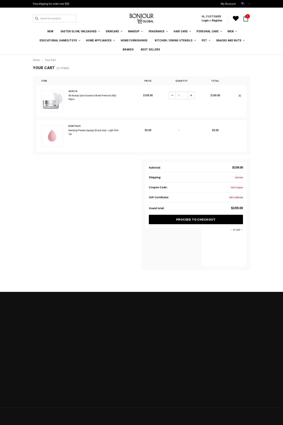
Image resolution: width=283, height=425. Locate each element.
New (50, 31)
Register (217, 20)
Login (205, 20)
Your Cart (50, 60)
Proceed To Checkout (195, 219)
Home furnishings (134, 40)
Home (36, 60)
